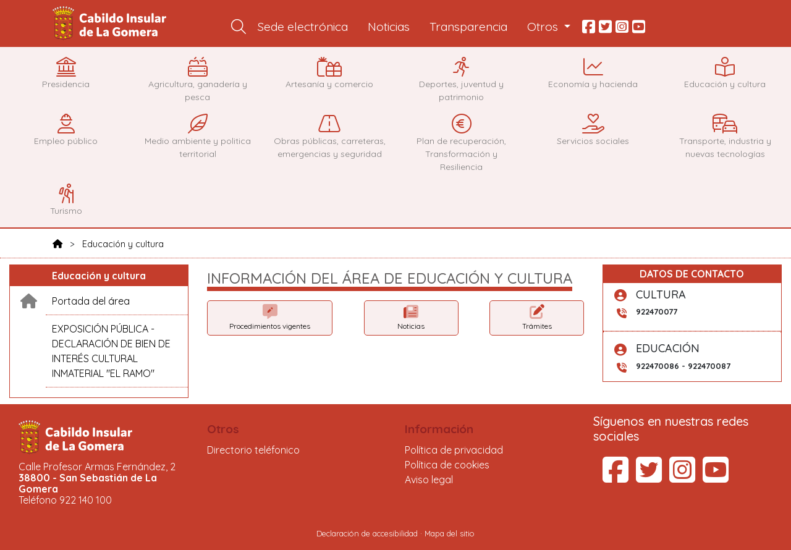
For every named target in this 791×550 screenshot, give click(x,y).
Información (439, 428)
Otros (223, 428)
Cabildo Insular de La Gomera (111, 23)
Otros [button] (544, 26)
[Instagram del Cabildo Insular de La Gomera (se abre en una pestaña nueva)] (682, 477)
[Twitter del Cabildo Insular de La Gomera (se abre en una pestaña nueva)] (649, 477)
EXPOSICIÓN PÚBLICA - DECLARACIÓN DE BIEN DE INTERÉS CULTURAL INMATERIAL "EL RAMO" (111, 351)
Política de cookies (447, 465)
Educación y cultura (123, 244)
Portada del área (91, 301)
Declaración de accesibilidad (367, 533)
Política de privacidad (454, 450)
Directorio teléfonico (253, 450)
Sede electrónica (303, 26)
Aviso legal (429, 479)
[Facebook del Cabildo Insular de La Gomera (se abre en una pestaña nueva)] (615, 477)
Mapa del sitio (450, 533)
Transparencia (468, 26)
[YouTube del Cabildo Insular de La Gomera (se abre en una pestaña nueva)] (716, 477)
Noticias (389, 26)
